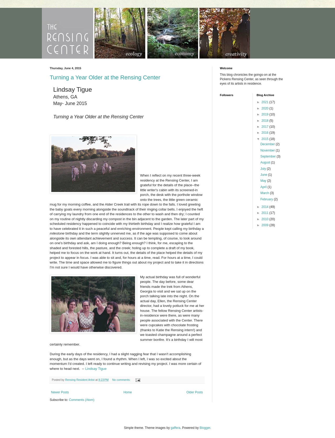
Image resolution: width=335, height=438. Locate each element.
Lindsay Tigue (96, 369)
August (265, 162)
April (263, 187)
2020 (265, 108)
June (264, 175)
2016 (265, 133)
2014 (265, 207)
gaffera (175, 428)
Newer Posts (60, 392)
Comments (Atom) (81, 400)
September (268, 156)
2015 (265, 139)
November (268, 150)
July (263, 169)
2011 (265, 213)
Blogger (205, 428)
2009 (265, 225)
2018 (265, 120)
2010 (265, 219)
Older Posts (194, 392)
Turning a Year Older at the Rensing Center (105, 77)
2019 (265, 114)
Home (128, 392)
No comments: (121, 379)
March (265, 193)
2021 (265, 102)
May (263, 181)
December (268, 144)
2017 (265, 127)
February (267, 199)
